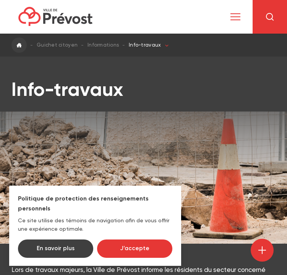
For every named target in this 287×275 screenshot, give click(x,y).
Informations (103, 45)
